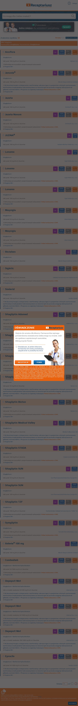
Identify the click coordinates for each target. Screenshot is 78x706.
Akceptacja (23, 362)
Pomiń (39, 362)
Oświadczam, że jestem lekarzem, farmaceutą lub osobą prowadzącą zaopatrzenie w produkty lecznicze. (30, 349)
